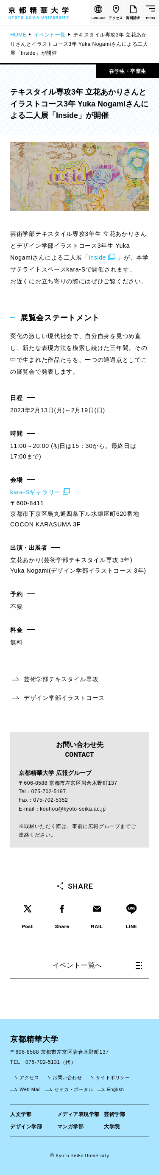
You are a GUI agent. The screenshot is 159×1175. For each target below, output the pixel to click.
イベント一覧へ (97, 965)
